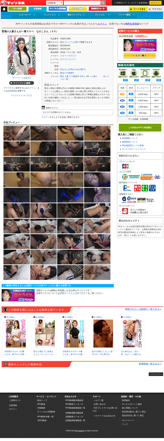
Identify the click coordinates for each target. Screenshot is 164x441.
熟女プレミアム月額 (69, 42)
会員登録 (142, 3)
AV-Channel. (79, 431)
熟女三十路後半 (67, 73)
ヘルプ (133, 3)
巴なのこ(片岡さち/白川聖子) (73, 69)
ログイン (155, 3)
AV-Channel (12, 3)
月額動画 (41, 408)
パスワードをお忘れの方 (104, 416)
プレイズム (102, 14)
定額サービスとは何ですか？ (74, 293)
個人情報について (130, 408)
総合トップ (42, 400)
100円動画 (41, 420)
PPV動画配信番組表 (74, 400)
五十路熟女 (69, 317)
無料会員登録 (132, 23)
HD (87, 76)
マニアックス (52, 14)
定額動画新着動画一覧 (75, 420)
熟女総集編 (39, 317)
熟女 (62, 76)
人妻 (67, 76)
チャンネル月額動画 (46, 412)
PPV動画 (41, 404)
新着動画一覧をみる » (150, 363)
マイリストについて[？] (21, 95)
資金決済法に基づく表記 (133, 415)
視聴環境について (130, 142)
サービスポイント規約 (132, 404)
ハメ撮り (93, 76)
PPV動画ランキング (74, 404)
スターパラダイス (68, 56)
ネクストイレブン (68, 59)
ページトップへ (155, 374)
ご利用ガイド (121, 3)
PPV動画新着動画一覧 (75, 408)
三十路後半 (74, 76)
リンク (125, 424)
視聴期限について (130, 138)
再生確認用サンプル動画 (133, 145)
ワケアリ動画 (126, 14)
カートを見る (139, 9)
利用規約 (126, 400)
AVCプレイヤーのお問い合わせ (105, 409)
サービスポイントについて (134, 149)
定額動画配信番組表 (74, 413)
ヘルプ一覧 (99, 400)
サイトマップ (128, 420)
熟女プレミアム (76, 14)
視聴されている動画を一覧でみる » (143, 309)
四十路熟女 (10, 317)
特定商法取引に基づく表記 (134, 412)
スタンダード (27, 14)
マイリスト (157, 9)
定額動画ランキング (74, 416)
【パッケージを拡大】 (21, 78)
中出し (83, 76)
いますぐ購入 (139, 55)
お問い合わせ (99, 404)
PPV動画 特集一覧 (45, 416)
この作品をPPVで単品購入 (140, 127)
